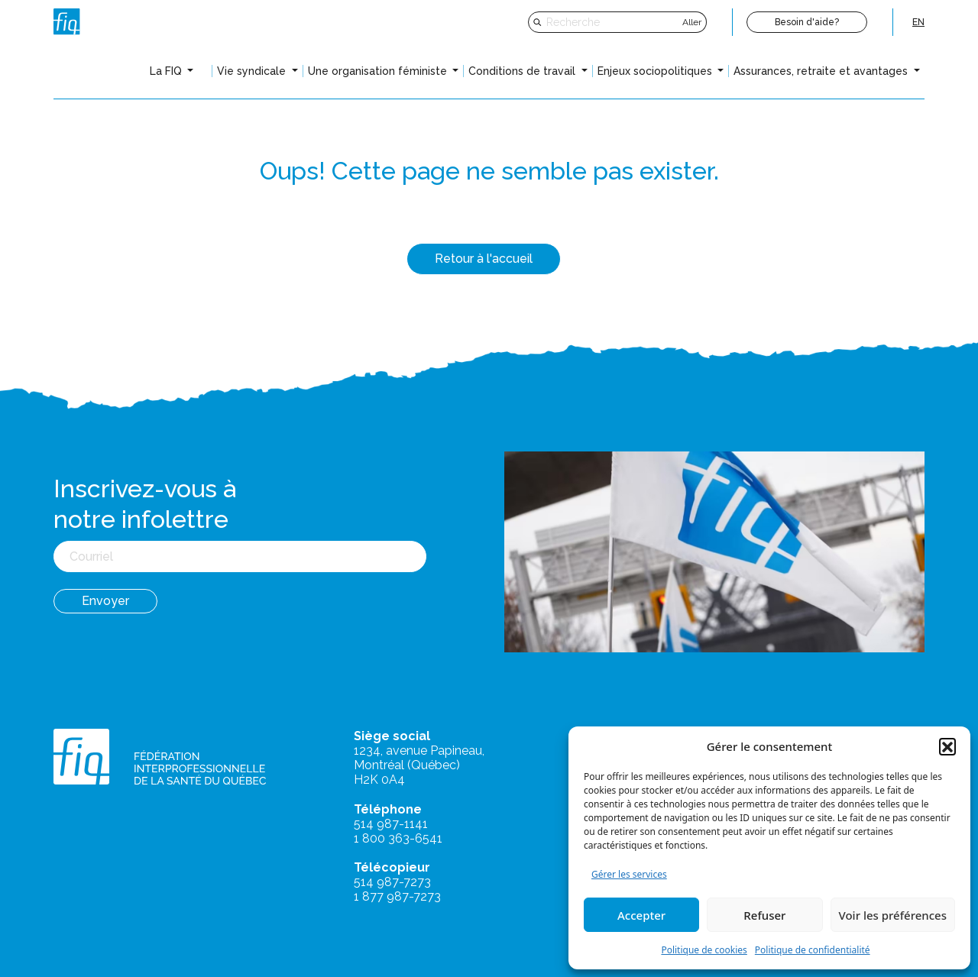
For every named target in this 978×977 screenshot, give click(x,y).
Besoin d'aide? (807, 22)
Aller (691, 22)
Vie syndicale (253, 71)
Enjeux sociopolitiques (656, 71)
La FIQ (167, 71)
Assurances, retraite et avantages (822, 71)
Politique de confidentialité (812, 949)
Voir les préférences (893, 915)
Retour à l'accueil (484, 258)
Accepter (641, 915)
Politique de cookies (703, 949)
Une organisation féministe (379, 71)
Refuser (764, 915)
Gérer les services (629, 874)
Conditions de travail (523, 71)
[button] (947, 746)
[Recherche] (612, 22)
